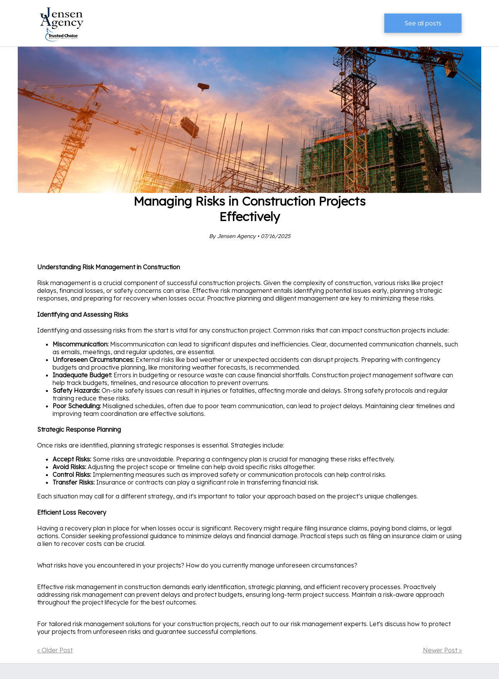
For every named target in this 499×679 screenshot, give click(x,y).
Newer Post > (442, 650)
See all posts (422, 23)
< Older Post (55, 650)
